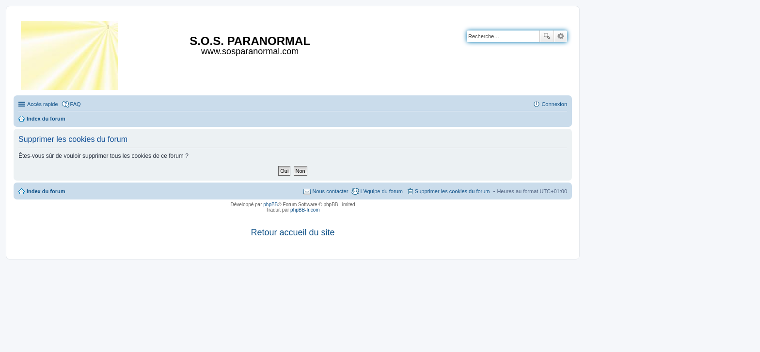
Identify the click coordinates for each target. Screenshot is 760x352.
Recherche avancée (560, 36)
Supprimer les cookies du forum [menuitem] (452, 191)
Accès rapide (42, 104)
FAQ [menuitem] (75, 104)
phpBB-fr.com (305, 210)
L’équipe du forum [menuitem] (381, 191)
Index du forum (46, 191)
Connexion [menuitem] (554, 104)
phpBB (270, 204)
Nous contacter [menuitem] (330, 191)
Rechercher (546, 36)
